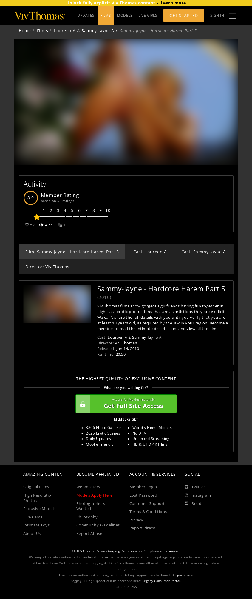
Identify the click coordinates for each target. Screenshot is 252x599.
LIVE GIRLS (147, 15)
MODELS (124, 15)
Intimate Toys (36, 525)
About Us (32, 533)
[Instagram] (198, 495)
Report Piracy (142, 528)
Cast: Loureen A (150, 252)
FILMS (106, 15)
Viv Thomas (126, 343)
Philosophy (87, 517)
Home (25, 30)
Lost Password (143, 495)
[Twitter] (195, 487)
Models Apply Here (94, 495)
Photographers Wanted (90, 506)
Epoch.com (183, 575)
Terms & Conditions (148, 511)
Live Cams (33, 517)
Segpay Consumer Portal (161, 581)
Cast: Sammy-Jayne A (203, 252)
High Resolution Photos (38, 498)
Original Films (36, 486)
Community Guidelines (98, 525)
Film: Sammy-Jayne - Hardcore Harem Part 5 (72, 252)
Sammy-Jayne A (97, 30)
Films (42, 30)
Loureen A (65, 30)
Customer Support (147, 503)
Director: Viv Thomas (47, 267)
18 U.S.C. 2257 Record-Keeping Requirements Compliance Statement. (126, 551)
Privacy (136, 520)
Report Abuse (89, 533)
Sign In (217, 15)
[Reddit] (194, 503)
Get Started (183, 15)
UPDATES (86, 15)
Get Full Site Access (125, 404)
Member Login (143, 486)
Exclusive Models (39, 508)
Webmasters (88, 486)
